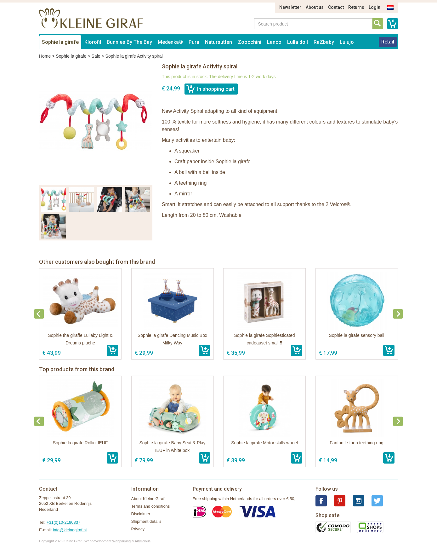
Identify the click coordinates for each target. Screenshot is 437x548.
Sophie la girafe (60, 42)
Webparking (121, 541)
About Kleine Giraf (148, 498)
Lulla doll (297, 42)
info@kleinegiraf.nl (70, 530)
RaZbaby (324, 42)
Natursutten (218, 42)
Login (374, 7)
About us (315, 7)
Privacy (138, 529)
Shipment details (146, 521)
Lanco (274, 42)
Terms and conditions (150, 506)
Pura (194, 42)
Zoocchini (249, 42)
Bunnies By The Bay (129, 42)
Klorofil (92, 42)
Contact (336, 7)
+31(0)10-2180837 (63, 522)
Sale (96, 56)
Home (45, 56)
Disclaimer (140, 513)
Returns (356, 7)
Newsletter (290, 7)
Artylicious (142, 541)
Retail (387, 42)
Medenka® (170, 42)
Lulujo (347, 42)
